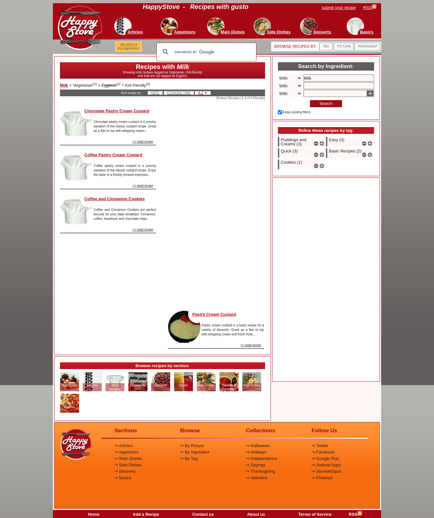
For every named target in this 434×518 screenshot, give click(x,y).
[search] (205, 52)
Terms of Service (315, 514)
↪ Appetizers (126, 452)
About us (256, 514)
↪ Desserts (125, 471)
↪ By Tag (188, 458)
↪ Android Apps (326, 464)
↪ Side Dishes (127, 464)
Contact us (203, 514)
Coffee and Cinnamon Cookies (114, 198)
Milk (64, 85)
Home (93, 514)
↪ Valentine (257, 477)
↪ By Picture (192, 445)
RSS (355, 514)
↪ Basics (122, 477)
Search (325, 103)
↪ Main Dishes (128, 458)
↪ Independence (261, 458)
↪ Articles (123, 445)
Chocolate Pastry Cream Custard (116, 110)
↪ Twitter (320, 445)
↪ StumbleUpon (326, 471)
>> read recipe (142, 141)
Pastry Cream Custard (214, 314)
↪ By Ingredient (194, 452)
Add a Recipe (146, 514)
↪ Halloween (258, 445)
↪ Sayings (255, 464)
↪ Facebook (323, 452)
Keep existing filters (297, 112)
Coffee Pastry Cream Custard (113, 154)
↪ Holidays (256, 452)
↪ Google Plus (325, 458)
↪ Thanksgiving (260, 471)
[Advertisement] (216, 203)
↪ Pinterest (322, 477)
